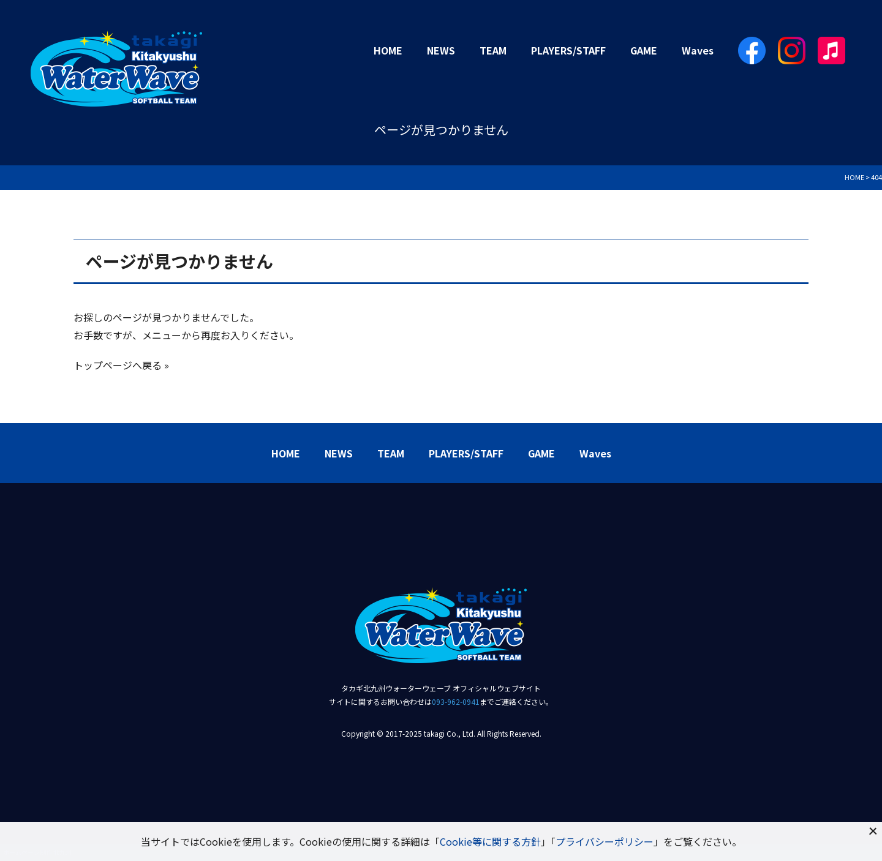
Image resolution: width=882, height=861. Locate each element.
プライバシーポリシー (605, 841)
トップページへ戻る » (121, 365)
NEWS (441, 50)
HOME (388, 50)
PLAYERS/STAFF (568, 50)
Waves (698, 50)
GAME (643, 50)
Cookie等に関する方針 (490, 841)
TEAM (493, 50)
